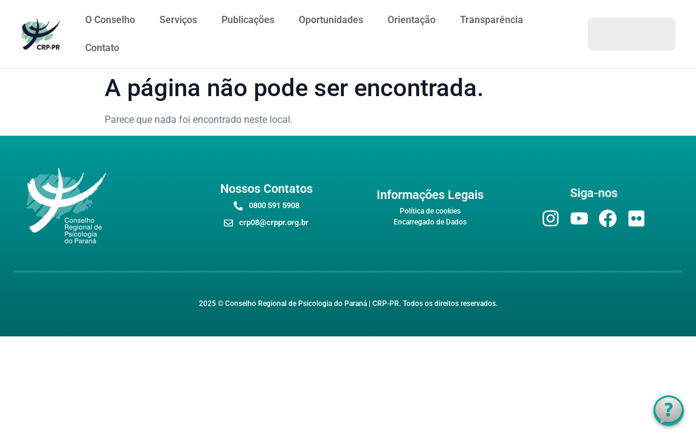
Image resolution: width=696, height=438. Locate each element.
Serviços (178, 20)
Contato (102, 48)
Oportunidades (331, 20)
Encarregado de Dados (430, 222)
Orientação (412, 20)
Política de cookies (430, 211)
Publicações (247, 20)
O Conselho (110, 20)
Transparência (491, 20)
